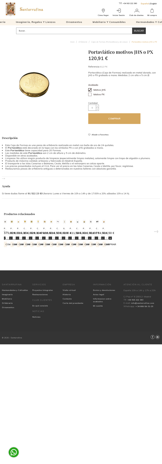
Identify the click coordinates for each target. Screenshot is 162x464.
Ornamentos (8, 350)
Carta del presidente (73, 346)
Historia (67, 337)
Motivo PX (99, 94)
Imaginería (7, 337)
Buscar (139, 30)
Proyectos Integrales (42, 333)
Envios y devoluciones (104, 333)
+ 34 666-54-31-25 (144, 349)
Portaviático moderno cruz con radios (22, 271)
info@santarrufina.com (142, 346)
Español (145, 3)
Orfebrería (7, 346)
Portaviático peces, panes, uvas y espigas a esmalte (68, 271)
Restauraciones (40, 337)
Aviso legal (98, 337)
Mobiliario (7, 341)
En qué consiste (40, 348)
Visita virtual (69, 333)
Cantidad (93, 103)
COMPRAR (114, 118)
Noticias (36, 360)
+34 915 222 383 (130, 3)
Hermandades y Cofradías (15, 333)
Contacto (67, 341)
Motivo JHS (99, 89)
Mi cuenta (98, 348)
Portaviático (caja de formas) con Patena (102, 271)
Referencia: (94, 66)
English (153, 3)
